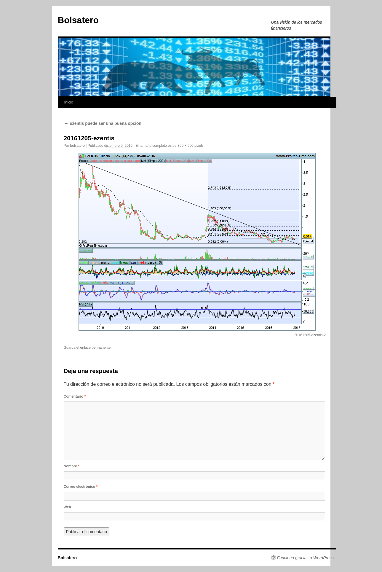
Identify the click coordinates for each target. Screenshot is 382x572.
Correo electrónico (81, 487)
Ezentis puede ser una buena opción (103, 123)
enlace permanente (95, 347)
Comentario (75, 396)
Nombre (71, 466)
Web (67, 507)
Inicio (68, 102)
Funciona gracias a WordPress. (306, 557)
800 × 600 (186, 146)
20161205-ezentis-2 (310, 335)
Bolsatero (78, 20)
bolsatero (77, 146)
